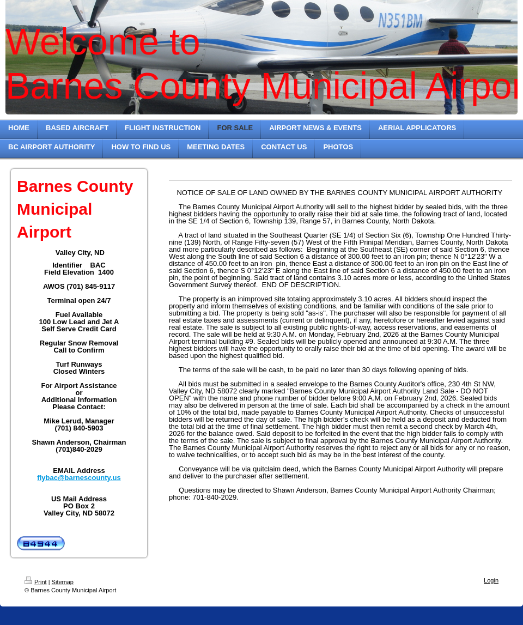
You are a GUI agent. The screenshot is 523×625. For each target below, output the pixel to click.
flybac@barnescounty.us (78, 478)
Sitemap (63, 582)
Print (36, 582)
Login (491, 580)
